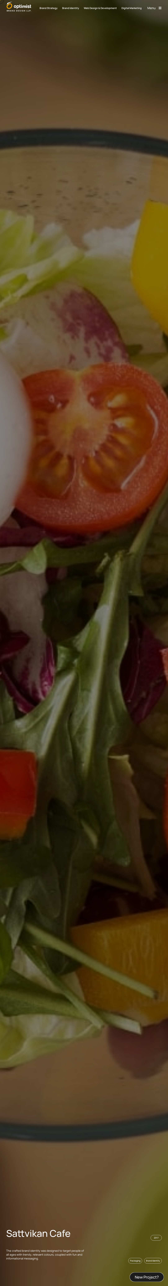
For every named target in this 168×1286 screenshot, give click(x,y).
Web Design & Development (100, 8)
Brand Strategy (49, 8)
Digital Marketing (131, 8)
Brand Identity (70, 8)
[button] (153, 1261)
